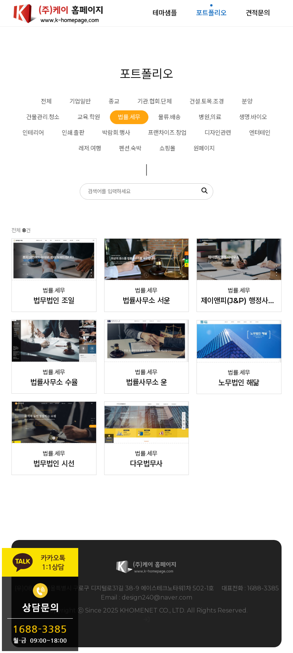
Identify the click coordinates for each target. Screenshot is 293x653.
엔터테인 (259, 132)
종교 (114, 101)
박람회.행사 (116, 132)
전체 (46, 101)
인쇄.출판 (73, 132)
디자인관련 (217, 132)
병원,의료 (210, 117)
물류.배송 (169, 117)
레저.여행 (90, 148)
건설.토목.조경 (207, 101)
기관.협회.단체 (154, 101)
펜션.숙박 (130, 148)
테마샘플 (165, 13)
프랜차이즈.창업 (167, 132)
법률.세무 (129, 117)
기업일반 (80, 101)
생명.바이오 (253, 117)
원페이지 (204, 148)
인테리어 (33, 132)
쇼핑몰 (167, 148)
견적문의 (258, 13)
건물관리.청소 (43, 117)
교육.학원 (88, 117)
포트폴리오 (211, 13)
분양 (247, 101)
